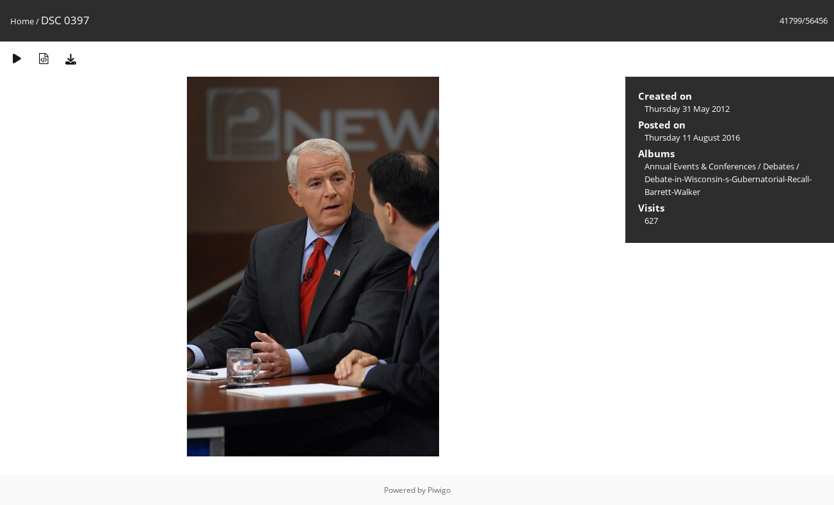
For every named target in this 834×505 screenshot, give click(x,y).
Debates (778, 166)
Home (22, 21)
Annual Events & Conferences (700, 166)
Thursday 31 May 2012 (687, 108)
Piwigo (439, 490)
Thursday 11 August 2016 (692, 137)
